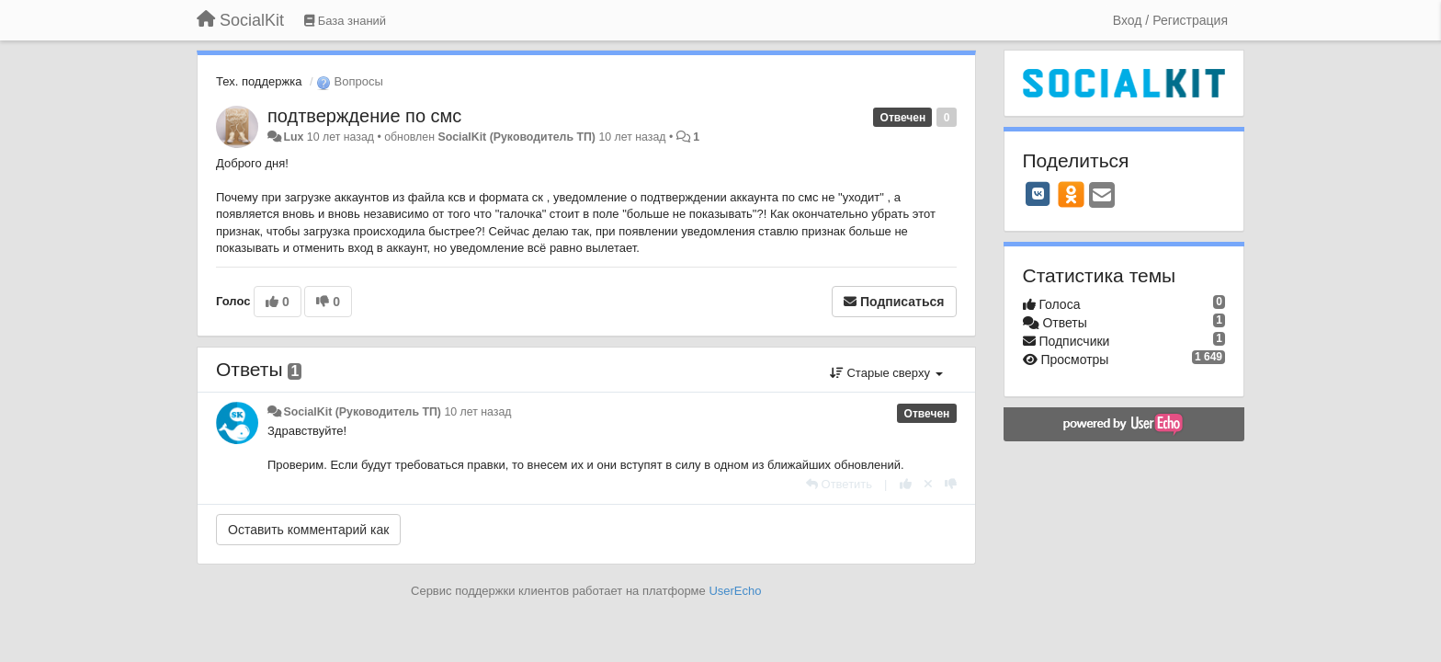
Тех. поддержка (258, 81)
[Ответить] (839, 484)
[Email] (1102, 196)
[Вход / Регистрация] (1170, 20)
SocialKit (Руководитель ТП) (516, 137)
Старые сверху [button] (886, 373)
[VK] (1038, 194)
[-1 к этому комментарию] (951, 484)
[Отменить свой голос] (928, 484)
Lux (293, 137)
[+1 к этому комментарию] (906, 484)
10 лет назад (477, 411)
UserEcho (735, 591)
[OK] (1071, 194)
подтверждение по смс (364, 116)
